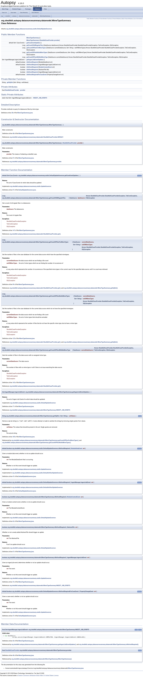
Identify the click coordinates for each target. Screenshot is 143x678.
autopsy (14, 16)
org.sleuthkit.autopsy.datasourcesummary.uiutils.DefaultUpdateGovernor (29, 29)
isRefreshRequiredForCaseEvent (36, 74)
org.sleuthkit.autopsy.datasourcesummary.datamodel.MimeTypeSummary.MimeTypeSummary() (41, 659)
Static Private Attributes (127, 18)
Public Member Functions (93, 18)
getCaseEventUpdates (33, 43)
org (2, 16)
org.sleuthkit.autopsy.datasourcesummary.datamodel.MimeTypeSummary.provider (35, 161)
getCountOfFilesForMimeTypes (36, 48)
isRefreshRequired (32, 62)
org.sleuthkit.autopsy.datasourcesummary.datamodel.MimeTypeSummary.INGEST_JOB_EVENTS (40, 410)
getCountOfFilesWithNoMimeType (37, 57)
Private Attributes (117, 18)
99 (13, 284)
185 (14, 437)
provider (56, 40)
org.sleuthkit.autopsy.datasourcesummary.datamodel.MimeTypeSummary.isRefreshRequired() (108, 644)
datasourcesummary (24, 16)
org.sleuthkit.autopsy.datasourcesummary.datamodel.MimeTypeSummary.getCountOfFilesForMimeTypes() (45, 440)
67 (13, 551)
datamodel (35, 16)
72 (13, 582)
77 (13, 406)
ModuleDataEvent (76, 448)
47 (13, 476)
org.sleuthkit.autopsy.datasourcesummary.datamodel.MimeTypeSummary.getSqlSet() (91, 288)
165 (14, 382)
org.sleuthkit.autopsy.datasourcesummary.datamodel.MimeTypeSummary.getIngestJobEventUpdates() (43, 644)
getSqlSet (10, 82)
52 (13, 491)
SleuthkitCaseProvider (47, 40)
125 (14, 338)
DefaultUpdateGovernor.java (27, 190)
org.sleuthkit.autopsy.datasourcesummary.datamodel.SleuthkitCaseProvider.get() (35, 234)
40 (13, 655)
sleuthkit (7, 16)
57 (13, 158)
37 (13, 616)
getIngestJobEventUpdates (34, 59)
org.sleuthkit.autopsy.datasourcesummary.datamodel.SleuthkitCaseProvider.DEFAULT (36, 137)
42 (13, 641)
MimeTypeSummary (45, 16)
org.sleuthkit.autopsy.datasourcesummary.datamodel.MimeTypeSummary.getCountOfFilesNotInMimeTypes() (36, 442)
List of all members (138, 18)
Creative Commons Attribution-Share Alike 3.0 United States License (38, 675)
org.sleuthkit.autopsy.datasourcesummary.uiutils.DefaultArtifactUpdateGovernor (37, 473)
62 (13, 521)
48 (13, 133)
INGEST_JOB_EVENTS (40, 98)
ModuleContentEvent (45, 67)
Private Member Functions (106, 18)
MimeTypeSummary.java (25, 113)
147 (14, 230)
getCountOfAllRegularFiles (34, 45)
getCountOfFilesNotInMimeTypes (36, 52)
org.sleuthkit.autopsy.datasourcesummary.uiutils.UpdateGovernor (30, 186)
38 (12, 113)
